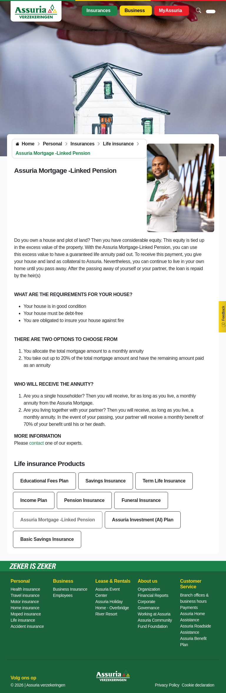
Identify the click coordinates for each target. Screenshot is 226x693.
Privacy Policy (167, 685)
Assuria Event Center (107, 592)
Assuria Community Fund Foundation (155, 623)
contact (36, 443)
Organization (149, 589)
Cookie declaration (198, 685)
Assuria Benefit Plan (193, 641)
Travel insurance (25, 595)
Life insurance (23, 620)
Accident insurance (27, 626)
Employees (63, 595)
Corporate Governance (148, 604)
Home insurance (25, 607)
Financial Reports (153, 595)
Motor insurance (25, 601)
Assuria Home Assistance (192, 616)
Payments (189, 607)
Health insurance (25, 589)
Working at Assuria (154, 614)
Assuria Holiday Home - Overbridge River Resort (112, 607)
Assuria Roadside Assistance (195, 629)
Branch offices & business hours (194, 598)
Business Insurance (70, 589)
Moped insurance (26, 614)
